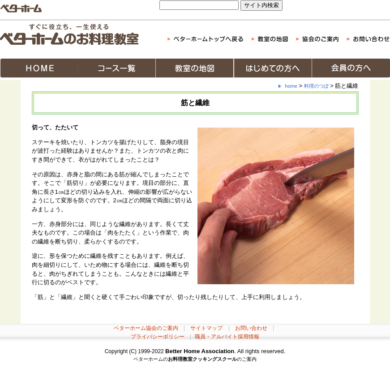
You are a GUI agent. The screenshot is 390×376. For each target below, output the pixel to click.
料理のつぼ (316, 86)
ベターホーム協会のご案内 (146, 328)
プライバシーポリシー (157, 336)
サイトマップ (206, 328)
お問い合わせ (251, 328)
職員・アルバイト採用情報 (227, 336)
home (291, 86)
